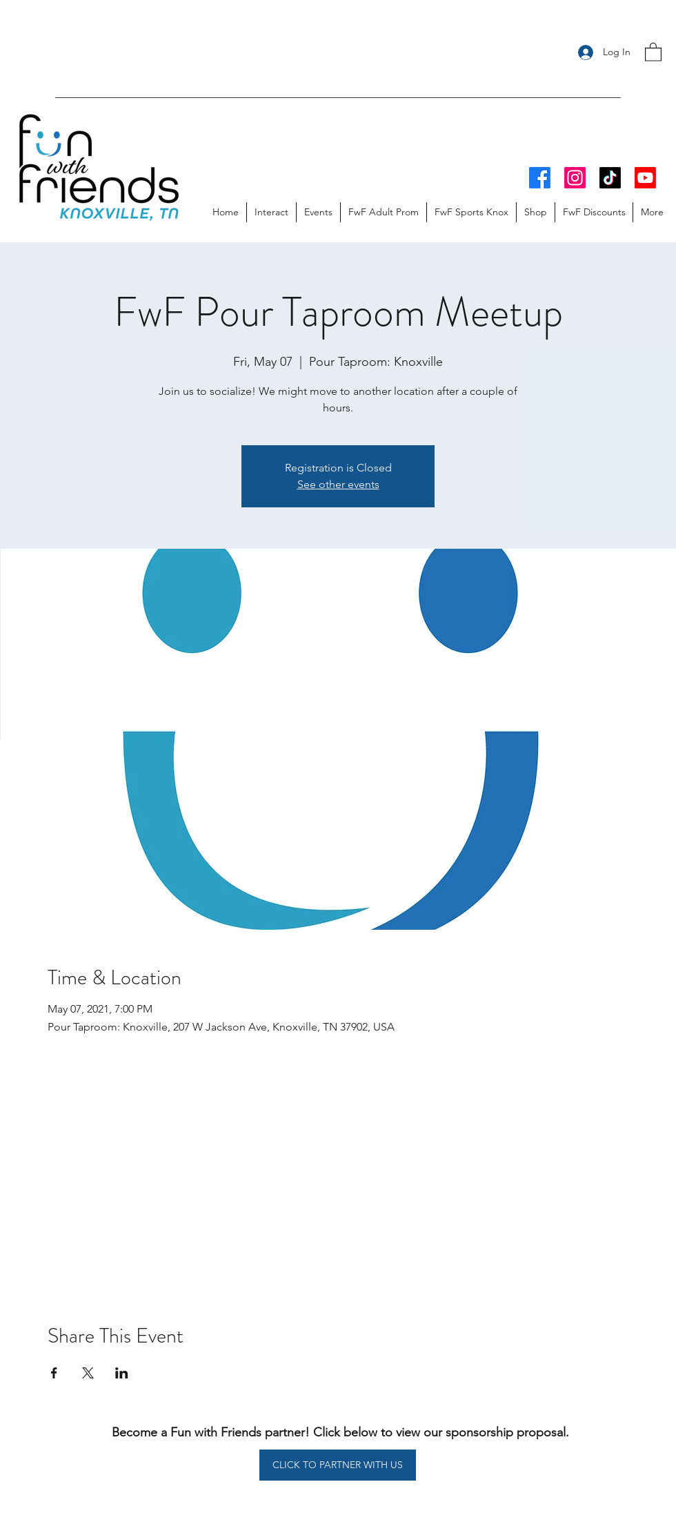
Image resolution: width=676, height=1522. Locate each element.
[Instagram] (575, 177)
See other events (338, 484)
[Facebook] (539, 177)
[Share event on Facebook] (54, 1372)
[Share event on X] (88, 1372)
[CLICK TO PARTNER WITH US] (337, 1465)
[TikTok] (610, 177)
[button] (653, 51)
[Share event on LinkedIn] (121, 1372)
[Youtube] (645, 177)
